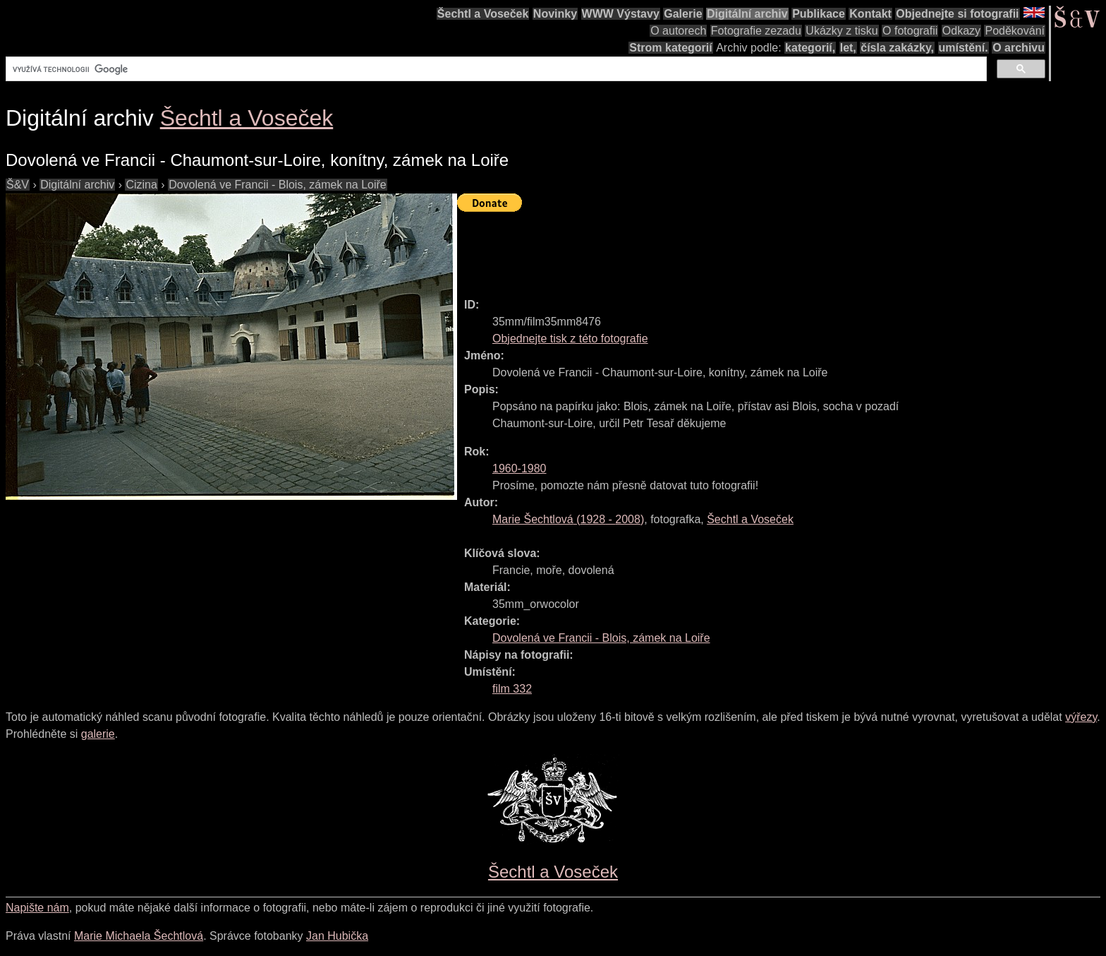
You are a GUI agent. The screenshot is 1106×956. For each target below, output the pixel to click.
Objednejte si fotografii (957, 14)
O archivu (1018, 48)
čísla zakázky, (897, 48)
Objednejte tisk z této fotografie (570, 339)
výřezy (1081, 717)
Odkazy (961, 31)
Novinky (555, 14)
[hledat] (495, 69)
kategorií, (810, 48)
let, (848, 48)
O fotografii (909, 31)
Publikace (818, 14)
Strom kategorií (670, 48)
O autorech (678, 31)
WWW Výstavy (621, 14)
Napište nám (37, 908)
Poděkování (1015, 31)
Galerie (683, 14)
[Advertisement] (714, 248)
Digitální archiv (747, 14)
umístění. (963, 48)
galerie (98, 734)
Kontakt (870, 14)
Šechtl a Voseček (483, 14)
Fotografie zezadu (756, 31)
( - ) (568, 519)
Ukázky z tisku (841, 31)
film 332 (512, 689)
